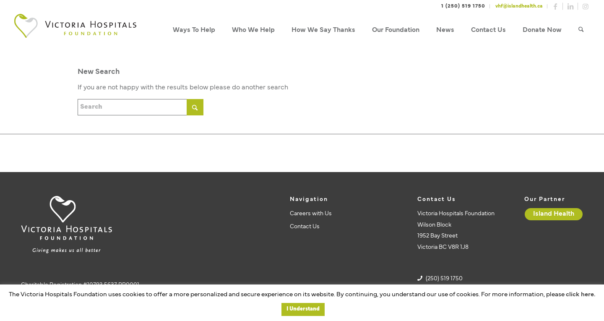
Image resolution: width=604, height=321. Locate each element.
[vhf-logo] (75, 30)
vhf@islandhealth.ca (519, 6)
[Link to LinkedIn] (570, 6)
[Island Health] (554, 214)
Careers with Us (311, 214)
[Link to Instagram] (585, 6)
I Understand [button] (303, 309)
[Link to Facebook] (555, 6)
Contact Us (305, 227)
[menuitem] (194, 30)
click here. (580, 295)
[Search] (581, 30)
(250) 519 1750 (444, 279)
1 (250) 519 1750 (463, 6)
